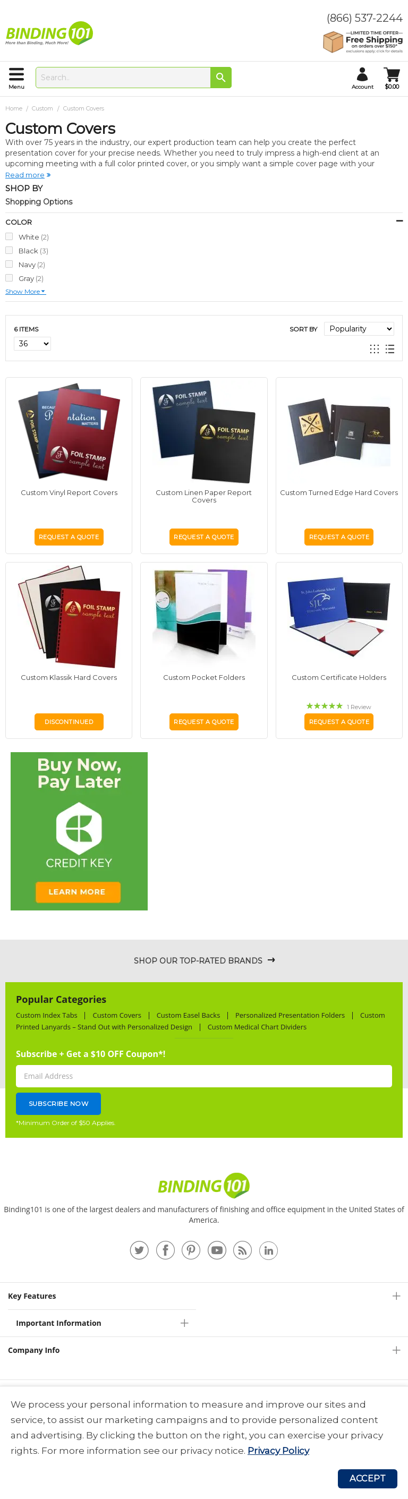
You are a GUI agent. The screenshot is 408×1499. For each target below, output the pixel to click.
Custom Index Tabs (47, 1015)
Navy (32, 264)
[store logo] (51, 33)
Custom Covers (116, 1015)
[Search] (221, 77)
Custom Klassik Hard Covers (69, 677)
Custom (43, 108)
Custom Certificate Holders (339, 677)
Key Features (32, 1296)
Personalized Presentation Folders (290, 1015)
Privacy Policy (278, 1450)
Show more (22, 291)
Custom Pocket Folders (204, 677)
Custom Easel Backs (188, 1015)
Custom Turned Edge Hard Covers (339, 492)
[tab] (204, 1295)
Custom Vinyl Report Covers (69, 492)
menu (16, 86)
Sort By (303, 329)
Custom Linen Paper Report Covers (204, 496)
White (34, 236)
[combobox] (134, 77)
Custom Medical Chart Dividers (257, 1027)
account (362, 86)
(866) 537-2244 (365, 18)
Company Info (34, 1350)
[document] (204, 1428)
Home (14, 108)
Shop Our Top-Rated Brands (198, 961)
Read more (25, 175)
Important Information (58, 1323)
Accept (368, 1479)
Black (33, 250)
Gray (31, 278)
